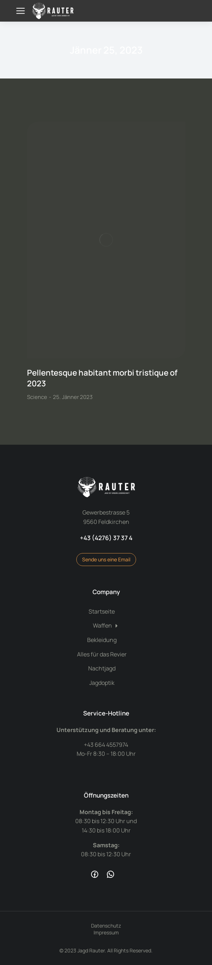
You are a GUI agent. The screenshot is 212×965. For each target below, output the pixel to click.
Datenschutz (106, 925)
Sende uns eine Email (106, 559)
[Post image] (106, 240)
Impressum (106, 932)
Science (37, 397)
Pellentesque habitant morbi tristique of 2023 (102, 378)
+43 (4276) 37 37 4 (106, 538)
